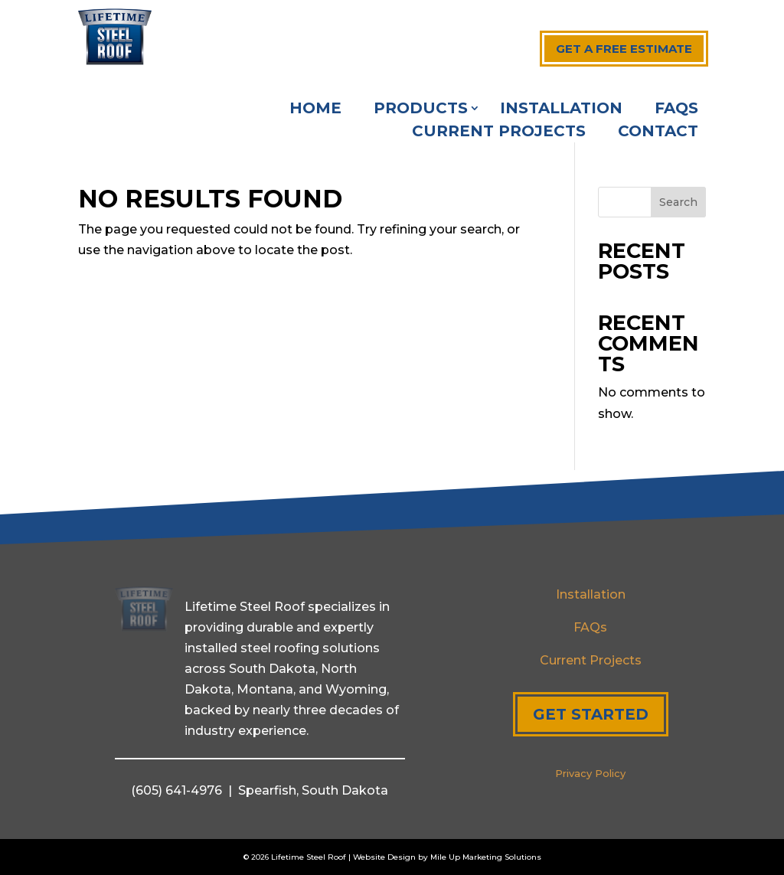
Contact (658, 133)
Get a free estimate (624, 48)
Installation (561, 110)
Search (678, 202)
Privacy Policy (590, 773)
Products (421, 110)
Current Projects (499, 133)
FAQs (676, 110)
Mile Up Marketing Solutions (485, 857)
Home (315, 110)
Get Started (590, 714)
